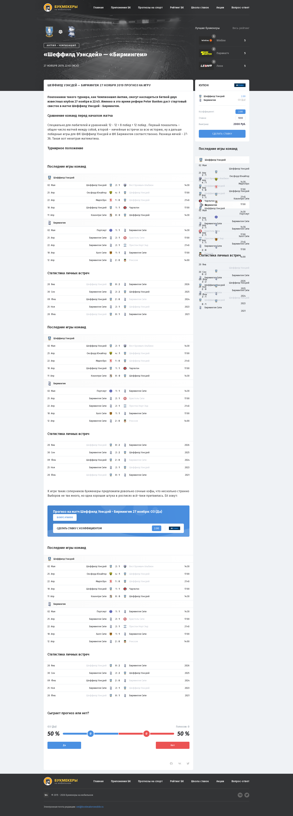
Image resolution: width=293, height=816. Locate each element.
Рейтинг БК (177, 7)
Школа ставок (200, 7)
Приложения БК (121, 7)
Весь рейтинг (240, 28)
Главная (98, 7)
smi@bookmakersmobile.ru (90, 807)
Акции (220, 7)
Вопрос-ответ (240, 7)
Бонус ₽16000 (65, 517)
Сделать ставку (222, 133)
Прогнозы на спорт (150, 7)
